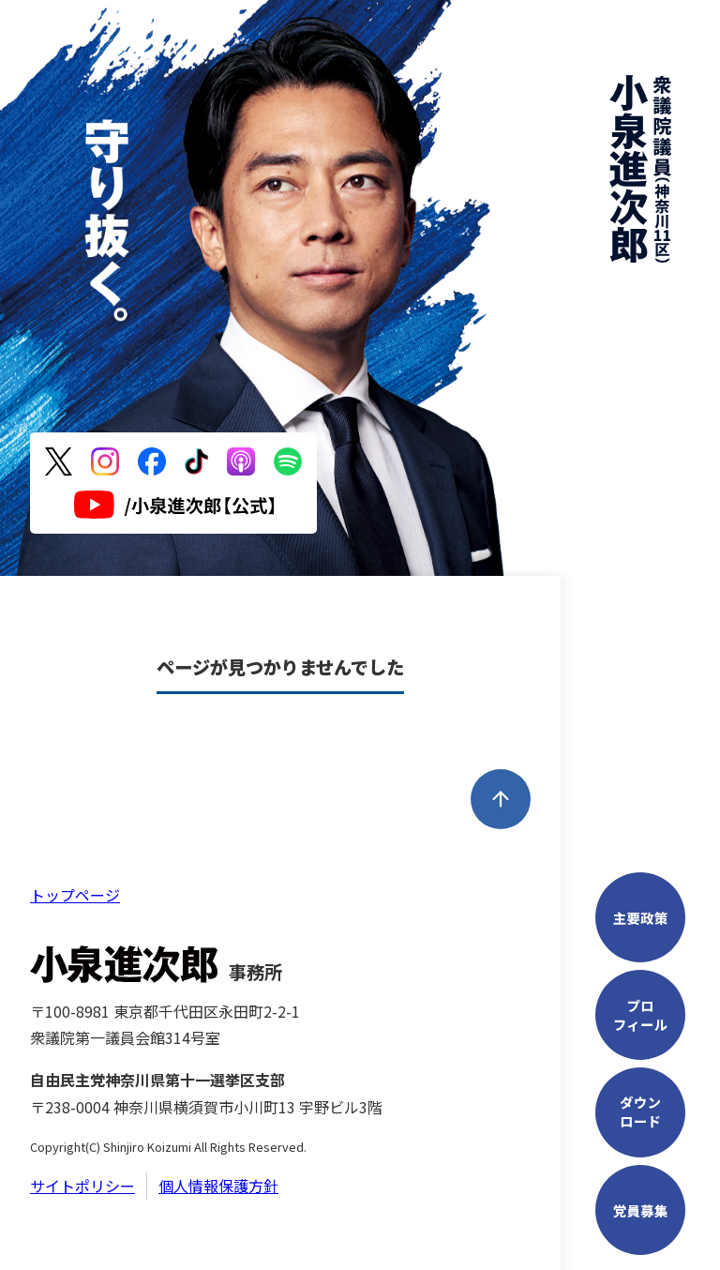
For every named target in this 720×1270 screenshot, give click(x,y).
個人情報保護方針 (218, 1185)
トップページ (75, 895)
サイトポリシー (82, 1185)
